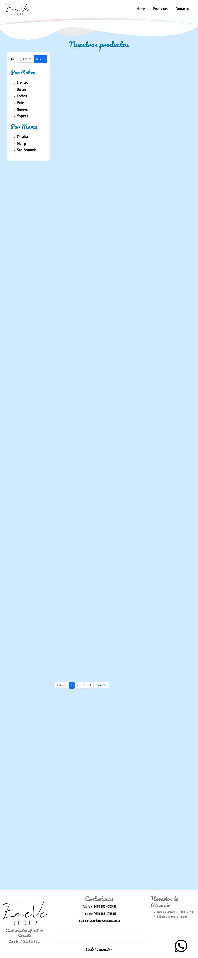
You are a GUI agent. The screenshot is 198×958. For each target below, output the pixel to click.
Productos (160, 9)
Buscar (40, 59)
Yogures (22, 116)
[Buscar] (25, 59)
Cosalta (22, 137)
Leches (22, 96)
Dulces (21, 89)
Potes (21, 103)
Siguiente (101, 685)
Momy (21, 143)
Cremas (22, 83)
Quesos (22, 109)
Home (141, 9)
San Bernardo (26, 150)
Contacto (182, 9)
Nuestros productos (99, 44)
